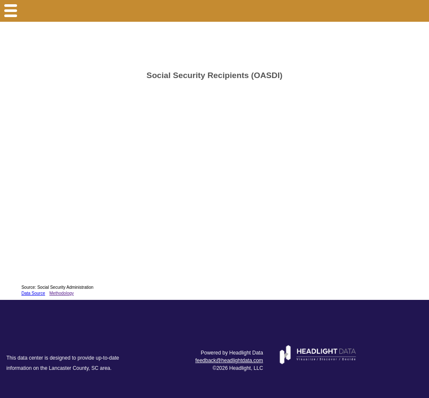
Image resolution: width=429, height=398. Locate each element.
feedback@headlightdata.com (229, 360)
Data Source (33, 293)
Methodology (61, 293)
